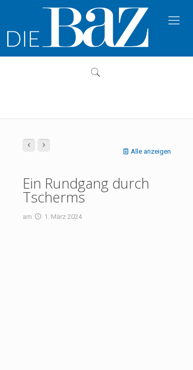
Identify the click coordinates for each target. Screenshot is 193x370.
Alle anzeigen (145, 151)
